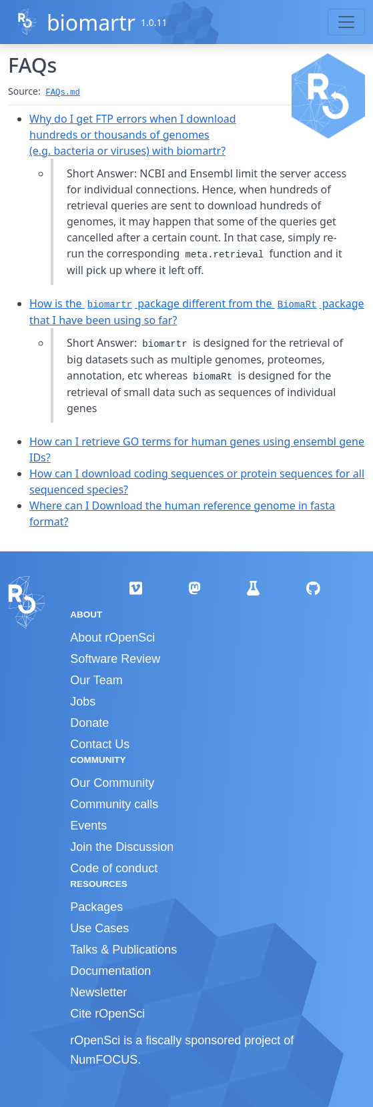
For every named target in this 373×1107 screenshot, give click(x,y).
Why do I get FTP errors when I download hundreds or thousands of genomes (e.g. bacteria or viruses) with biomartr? (132, 134)
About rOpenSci (112, 637)
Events (88, 825)
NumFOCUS (103, 1059)
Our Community (112, 783)
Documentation (110, 971)
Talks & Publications (123, 949)
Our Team (96, 680)
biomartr (91, 22)
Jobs (82, 701)
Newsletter (98, 992)
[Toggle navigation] (346, 22)
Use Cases (99, 928)
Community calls (114, 804)
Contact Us (99, 744)
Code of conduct (113, 868)
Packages (96, 907)
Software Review (115, 659)
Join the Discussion (121, 847)
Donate (89, 723)
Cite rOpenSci (107, 1013)
